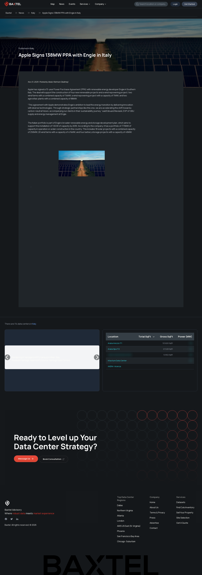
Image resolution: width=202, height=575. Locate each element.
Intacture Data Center (117, 360)
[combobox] (151, 4)
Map (53, 4)
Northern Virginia (125, 509)
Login (175, 4)
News (61, 4)
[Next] (97, 357)
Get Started (189, 4)
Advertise (154, 522)
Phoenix (121, 530)
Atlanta (120, 514)
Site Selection (183, 516)
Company (100, 4)
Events (72, 4)
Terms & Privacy (157, 511)
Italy (33, 12)
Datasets (180, 501)
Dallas (120, 504)
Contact (154, 527)
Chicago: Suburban (126, 540)
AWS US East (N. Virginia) (128, 525)
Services (85, 4)
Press (152, 516)
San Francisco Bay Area (128, 535)
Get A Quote (182, 522)
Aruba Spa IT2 (114, 349)
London (120, 519)
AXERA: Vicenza (114, 366)
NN (191, 343)
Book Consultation (54, 458)
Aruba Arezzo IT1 (115, 343)
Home (152, 501)
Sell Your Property (184, 511)
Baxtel (9, 12)
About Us (154, 506)
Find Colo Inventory (185, 506)
